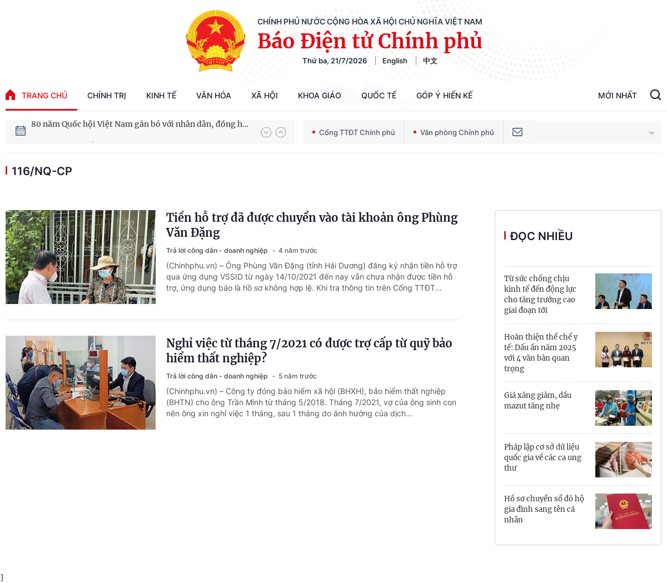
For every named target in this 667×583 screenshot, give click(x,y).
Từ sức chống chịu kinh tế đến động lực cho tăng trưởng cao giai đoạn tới (540, 294)
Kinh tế (161, 95)
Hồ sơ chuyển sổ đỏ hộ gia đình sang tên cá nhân (544, 509)
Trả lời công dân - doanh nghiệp (218, 250)
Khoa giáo (319, 95)
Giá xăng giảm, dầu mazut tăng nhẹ (537, 401)
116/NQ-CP (42, 171)
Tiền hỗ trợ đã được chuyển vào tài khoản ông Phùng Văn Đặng (311, 225)
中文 (430, 60)
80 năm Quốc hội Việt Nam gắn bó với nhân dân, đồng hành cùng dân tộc (140, 132)
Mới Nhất (617, 95)
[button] (266, 132)
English (394, 60)
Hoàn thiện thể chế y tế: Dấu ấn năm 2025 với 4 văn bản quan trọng (541, 352)
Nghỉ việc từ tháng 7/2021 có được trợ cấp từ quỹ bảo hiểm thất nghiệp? (309, 350)
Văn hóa (213, 95)
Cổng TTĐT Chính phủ (353, 132)
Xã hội (264, 95)
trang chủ (36, 94)
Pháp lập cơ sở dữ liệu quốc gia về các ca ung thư (542, 457)
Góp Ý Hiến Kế (444, 95)
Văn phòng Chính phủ (454, 132)
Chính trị (106, 95)
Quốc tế (378, 95)
